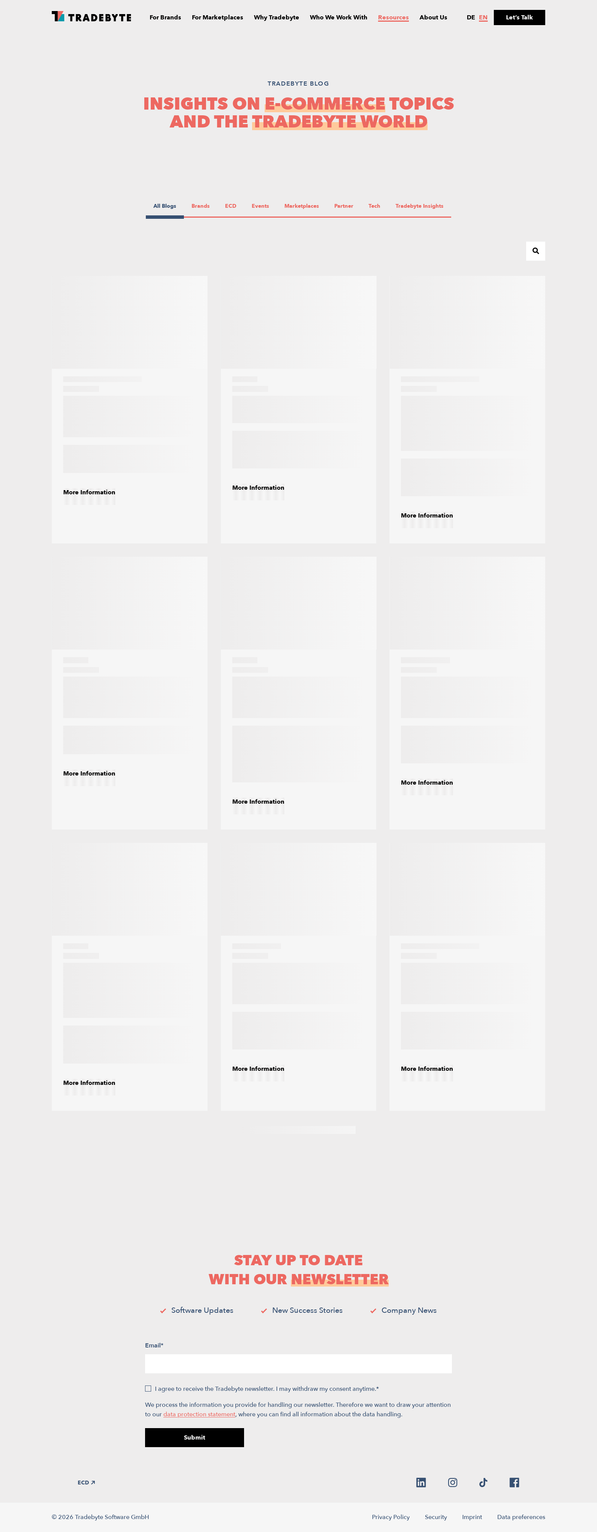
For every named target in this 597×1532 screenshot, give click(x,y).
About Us (433, 17)
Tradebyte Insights (419, 206)
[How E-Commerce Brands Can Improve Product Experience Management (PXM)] (130, 977)
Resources (393, 17)
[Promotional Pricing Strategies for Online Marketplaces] (467, 693)
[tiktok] (483, 1482)
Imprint (472, 1517)
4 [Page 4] (291, 1130)
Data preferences (521, 1517)
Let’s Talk (519, 17)
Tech (378, 206)
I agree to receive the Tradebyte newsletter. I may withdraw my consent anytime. (267, 1389)
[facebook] (514, 1482)
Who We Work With (338, 17)
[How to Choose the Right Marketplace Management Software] (130, 693)
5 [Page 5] (306, 1130)
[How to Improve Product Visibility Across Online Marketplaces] (299, 977)
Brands (201, 206)
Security (436, 1517)
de (471, 17)
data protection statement (199, 1414)
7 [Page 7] (336, 1130)
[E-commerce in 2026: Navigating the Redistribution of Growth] (299, 693)
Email (154, 1345)
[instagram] (452, 1482)
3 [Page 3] (276, 1130)
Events (262, 206)
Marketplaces (301, 206)
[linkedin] (421, 1482)
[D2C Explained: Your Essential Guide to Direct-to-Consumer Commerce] (467, 977)
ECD (234, 206)
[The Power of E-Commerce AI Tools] (299, 410)
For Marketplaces (217, 17)
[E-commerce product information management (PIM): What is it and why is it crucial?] (467, 410)
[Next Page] (352, 1130)
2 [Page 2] (260, 1130)
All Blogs (164, 206)
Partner (344, 206)
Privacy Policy (391, 1517)
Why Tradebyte (276, 17)
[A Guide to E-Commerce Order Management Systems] (130, 410)
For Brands (165, 17)
